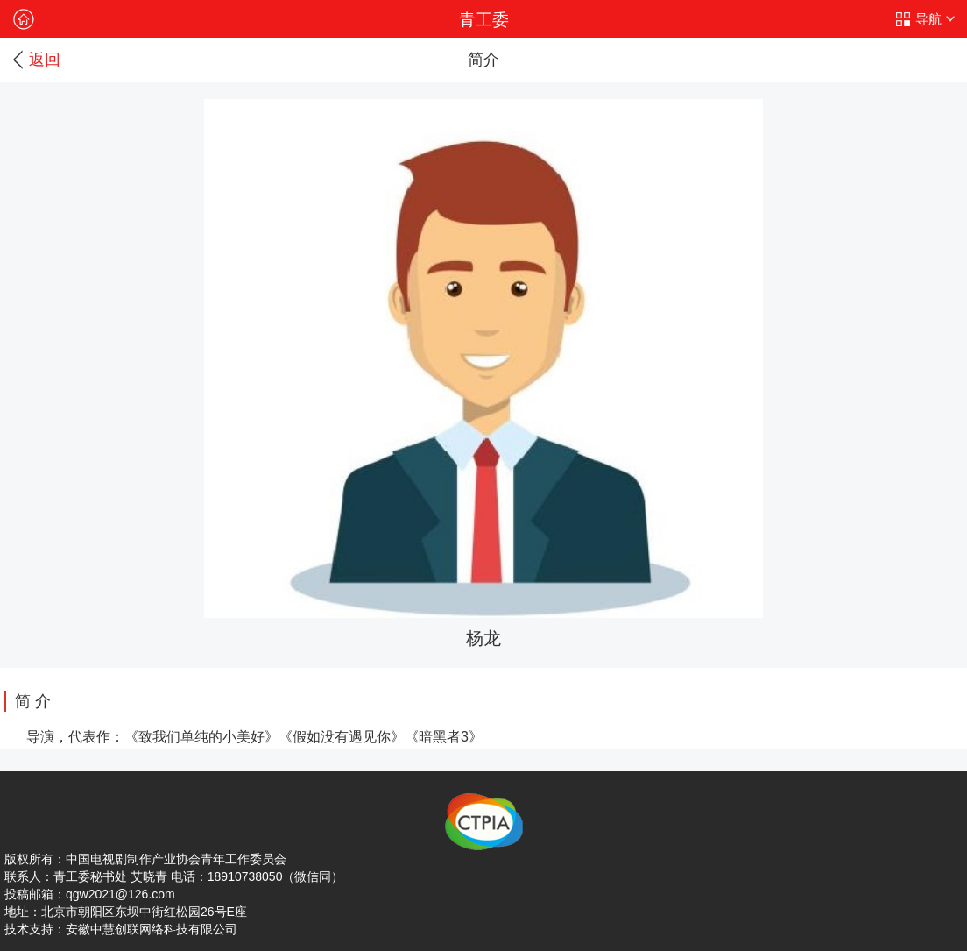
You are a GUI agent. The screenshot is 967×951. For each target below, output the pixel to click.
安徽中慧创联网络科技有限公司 (151, 929)
